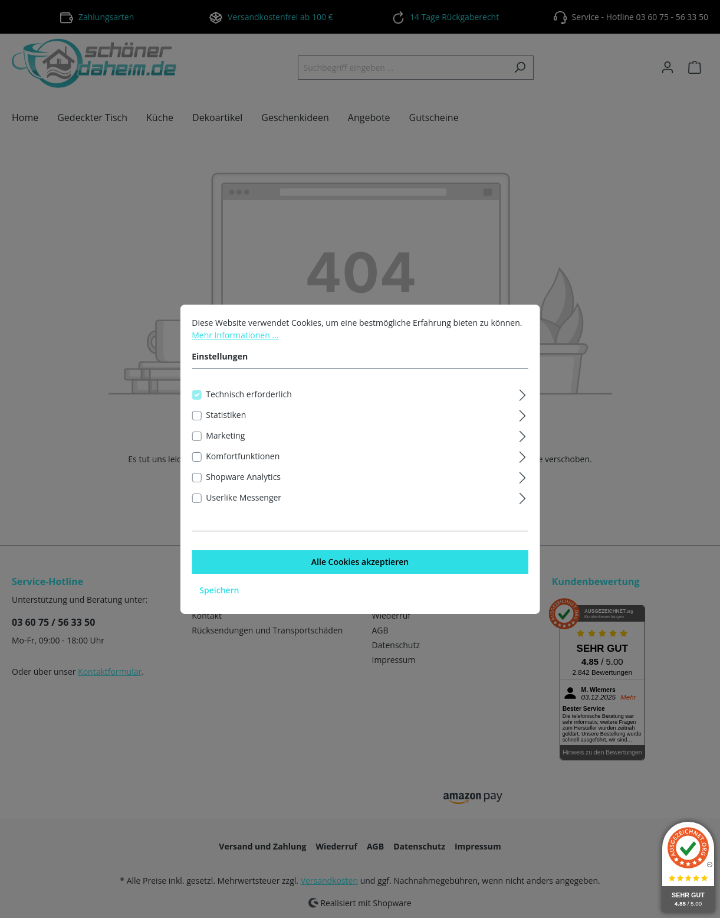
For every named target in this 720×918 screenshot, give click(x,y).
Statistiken (226, 423)
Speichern (219, 598)
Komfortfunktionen (243, 464)
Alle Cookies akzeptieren (360, 570)
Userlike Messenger (243, 505)
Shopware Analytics (243, 485)
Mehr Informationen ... (235, 343)
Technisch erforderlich (249, 402)
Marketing (225, 443)
